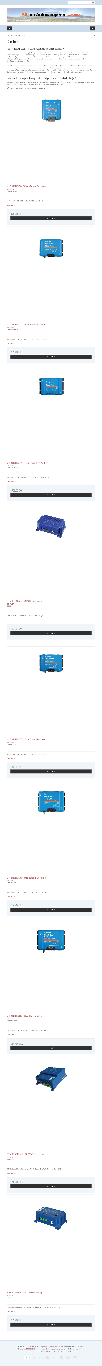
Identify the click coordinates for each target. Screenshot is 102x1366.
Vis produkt (51, 218)
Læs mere (11, 205)
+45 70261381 (30, 1349)
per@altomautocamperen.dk (54, 1349)
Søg (93, 2)
